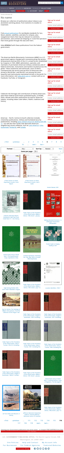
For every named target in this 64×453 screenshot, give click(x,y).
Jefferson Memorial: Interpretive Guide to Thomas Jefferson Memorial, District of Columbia (32, 414)
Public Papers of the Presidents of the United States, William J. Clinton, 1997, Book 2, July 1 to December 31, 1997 (32, 286)
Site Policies (13, 442)
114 (48, 420)
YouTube (43, 449)
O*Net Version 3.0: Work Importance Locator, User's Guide (32, 182)
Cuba (41, 125)
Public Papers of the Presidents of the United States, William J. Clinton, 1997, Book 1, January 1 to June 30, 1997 (32, 374)
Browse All (7, 8)
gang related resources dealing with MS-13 (24, 123)
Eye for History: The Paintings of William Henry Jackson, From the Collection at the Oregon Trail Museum (11, 310)
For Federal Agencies (30, 445)
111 (29, 420)
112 (35, 420)
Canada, (23, 127)
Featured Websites (52, 445)
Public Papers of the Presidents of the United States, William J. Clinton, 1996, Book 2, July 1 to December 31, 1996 (52, 409)
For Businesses (10, 445)
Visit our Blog (23, 449)
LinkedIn (49, 449)
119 (31, 423)
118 (25, 423)
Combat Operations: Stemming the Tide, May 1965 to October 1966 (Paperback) (32, 257)
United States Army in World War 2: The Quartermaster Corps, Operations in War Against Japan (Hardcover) (11, 256)
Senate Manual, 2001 (53, 187)
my (32, 11)
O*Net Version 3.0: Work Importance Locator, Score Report (11, 182)
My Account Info (49, 442)
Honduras (12, 127)
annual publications (11, 33)
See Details (32, 431)
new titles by (14, 11)
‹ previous (16, 142)
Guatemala (5, 127)
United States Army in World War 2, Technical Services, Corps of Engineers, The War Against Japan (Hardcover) (53, 380)
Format (10, 149)
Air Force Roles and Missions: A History (11, 414)
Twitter (38, 449)
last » (42, 144)
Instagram (40, 449)
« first (6, 142)
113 (41, 420)
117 (19, 423)
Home (2, 14)
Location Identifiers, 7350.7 (52, 288)
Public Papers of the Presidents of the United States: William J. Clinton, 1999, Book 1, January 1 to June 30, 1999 (32, 214)
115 (54, 420)
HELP (41, 11)
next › (34, 144)
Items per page (27, 151)
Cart (46, 11)
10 (23, 144)
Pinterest (46, 449)
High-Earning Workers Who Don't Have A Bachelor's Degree (11, 288)
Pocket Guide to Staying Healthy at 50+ (53, 244)
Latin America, (34, 125)
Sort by (39, 149)
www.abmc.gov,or (24, 76)
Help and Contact (30, 442)
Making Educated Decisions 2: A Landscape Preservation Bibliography (53, 221)
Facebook (35, 449)
